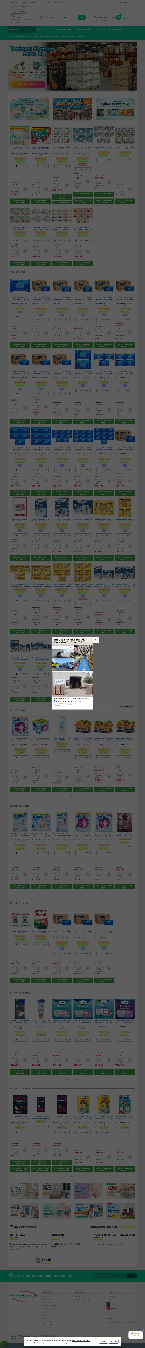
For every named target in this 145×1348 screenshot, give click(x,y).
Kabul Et (114, 1342)
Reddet (103, 1342)
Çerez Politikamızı (55, 1343)
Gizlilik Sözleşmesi (40, 1343)
